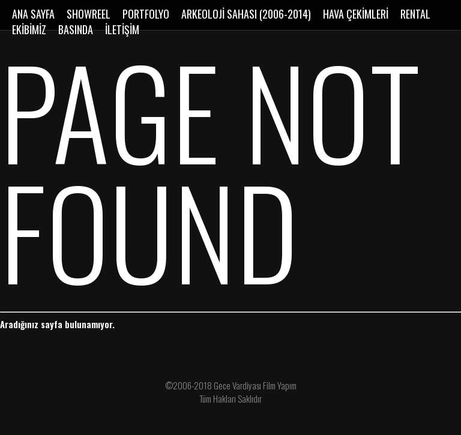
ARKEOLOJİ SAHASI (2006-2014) (246, 14)
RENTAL (415, 14)
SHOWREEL (88, 14)
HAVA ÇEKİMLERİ (355, 14)
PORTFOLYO (145, 14)
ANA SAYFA (33, 14)
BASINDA (75, 29)
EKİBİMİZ (29, 29)
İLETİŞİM (122, 29)
